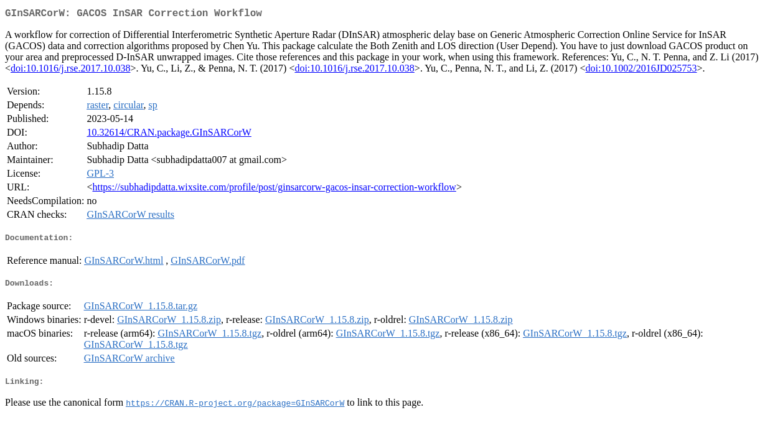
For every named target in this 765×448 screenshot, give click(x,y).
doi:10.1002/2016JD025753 (641, 70)
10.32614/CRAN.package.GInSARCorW (169, 134)
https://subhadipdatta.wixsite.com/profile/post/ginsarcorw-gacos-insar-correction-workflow (274, 189)
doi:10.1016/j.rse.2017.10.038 (70, 70)
